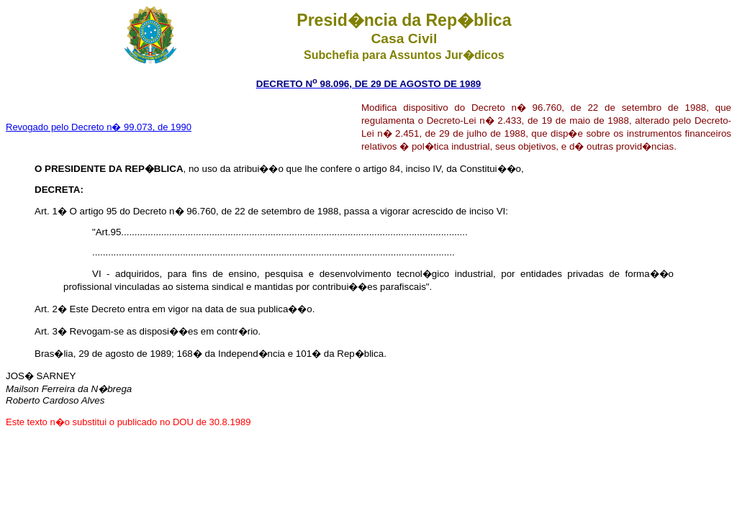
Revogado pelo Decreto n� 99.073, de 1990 (98, 127)
